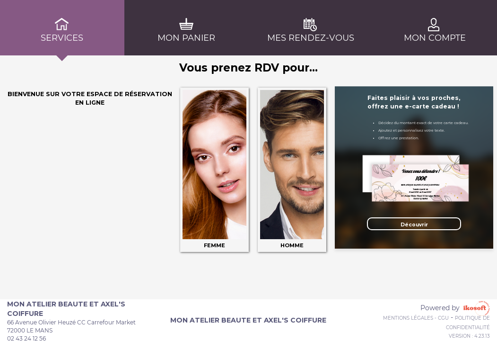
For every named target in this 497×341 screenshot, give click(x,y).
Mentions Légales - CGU (416, 318)
